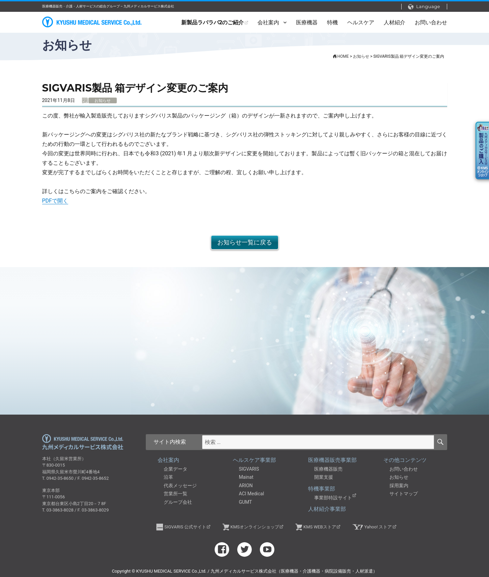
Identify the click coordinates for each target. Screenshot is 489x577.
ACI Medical (251, 493)
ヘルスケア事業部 (254, 460)
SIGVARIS (249, 469)
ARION (246, 485)
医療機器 (307, 22)
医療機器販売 (328, 469)
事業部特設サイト (333, 497)
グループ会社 (178, 502)
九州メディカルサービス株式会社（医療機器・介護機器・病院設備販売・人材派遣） (92, 22)
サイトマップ (403, 493)
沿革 (168, 477)
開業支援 (323, 477)
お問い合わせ (431, 22)
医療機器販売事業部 (332, 460)
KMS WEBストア (319, 526)
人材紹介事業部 (327, 509)
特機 (332, 22)
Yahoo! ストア (378, 526)
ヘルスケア (360, 22)
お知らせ (398, 477)
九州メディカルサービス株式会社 (82, 442)
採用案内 (398, 485)
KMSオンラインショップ (254, 526)
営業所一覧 (175, 493)
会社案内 (268, 22)
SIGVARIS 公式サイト (185, 526)
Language (424, 6)
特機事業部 (321, 489)
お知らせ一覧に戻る (244, 242)
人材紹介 (394, 22)
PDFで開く (55, 201)
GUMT (245, 502)
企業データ (175, 469)
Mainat (246, 477)
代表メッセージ (180, 485)
